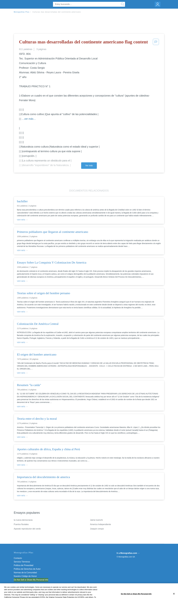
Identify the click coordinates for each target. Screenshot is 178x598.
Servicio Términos (22, 562)
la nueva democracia (23, 520)
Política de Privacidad (23, 565)
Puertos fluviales (21, 524)
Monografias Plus (21, 12)
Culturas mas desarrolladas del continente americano (57, 12)
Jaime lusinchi (96, 520)
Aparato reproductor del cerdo (27, 529)
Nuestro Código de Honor (25, 576)
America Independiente (100, 524)
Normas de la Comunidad (25, 572)
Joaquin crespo (97, 529)
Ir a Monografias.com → (128, 553)
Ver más (89, 165)
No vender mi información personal (29, 580)
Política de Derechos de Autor (27, 569)
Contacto (18, 558)
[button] (156, 43)
